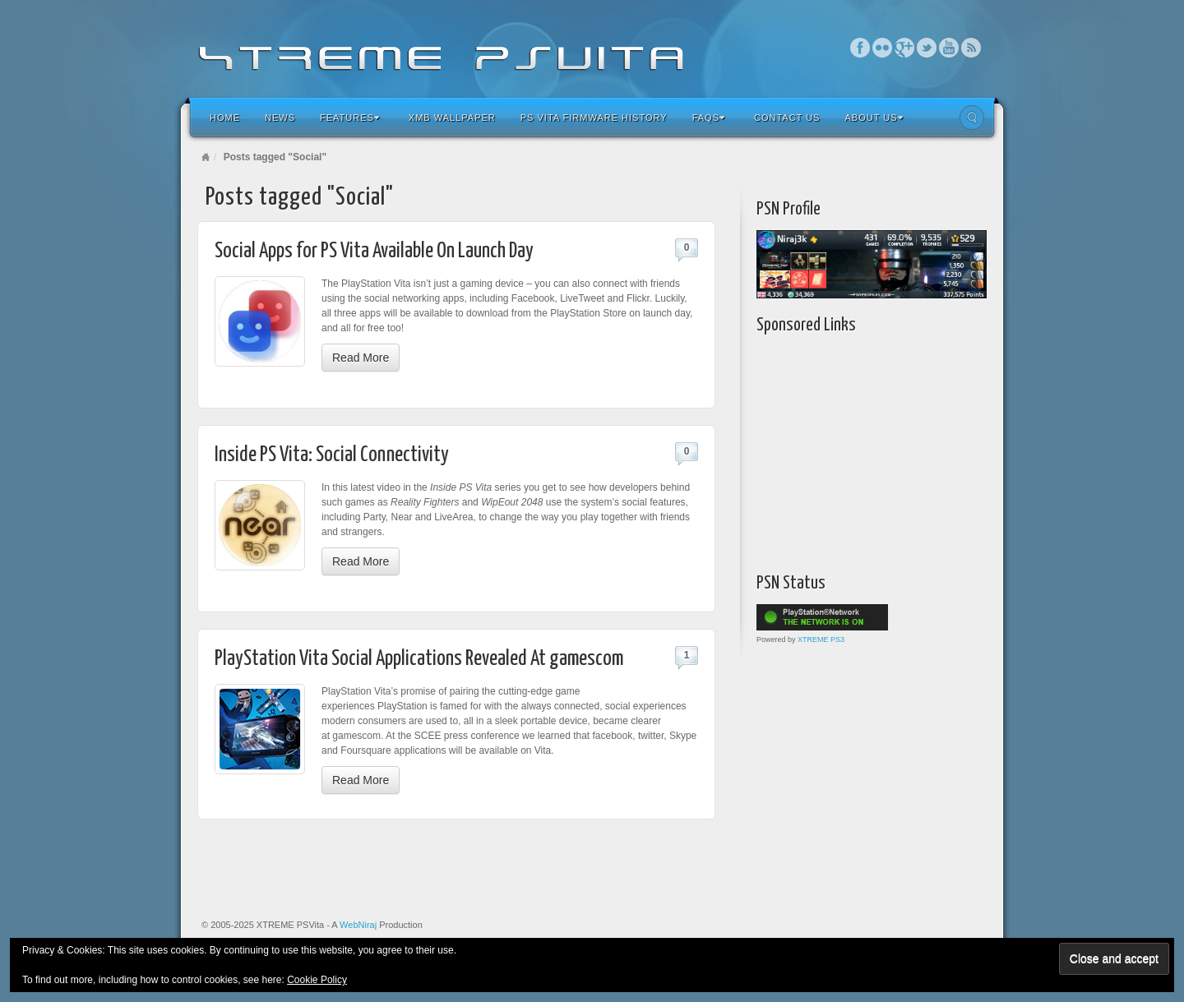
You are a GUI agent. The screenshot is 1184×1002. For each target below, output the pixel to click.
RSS (971, 48)
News (280, 117)
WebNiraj (358, 925)
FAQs (708, 117)
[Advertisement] (859, 449)
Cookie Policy (317, 980)
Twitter (927, 48)
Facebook (860, 48)
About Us (873, 117)
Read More (360, 357)
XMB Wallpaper (452, 117)
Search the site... (972, 117)
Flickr (882, 48)
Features (350, 117)
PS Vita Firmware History (594, 117)
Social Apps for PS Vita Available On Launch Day (374, 251)
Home (225, 117)
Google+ (905, 48)
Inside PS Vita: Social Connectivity (332, 455)
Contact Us (787, 117)
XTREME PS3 (821, 639)
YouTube (949, 48)
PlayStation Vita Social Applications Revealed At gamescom (419, 659)
